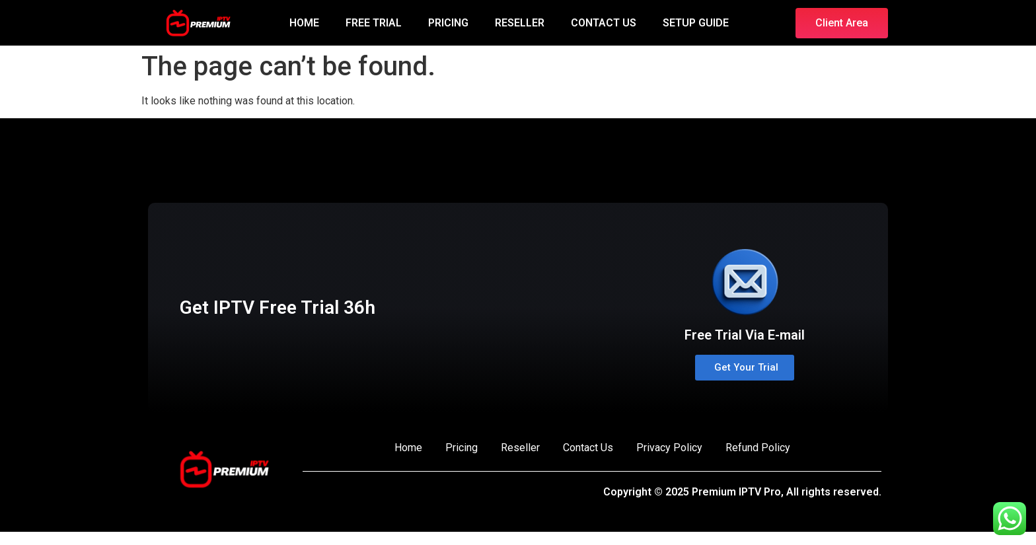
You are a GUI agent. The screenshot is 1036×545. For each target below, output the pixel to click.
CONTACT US (603, 23)
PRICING (448, 23)
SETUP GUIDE (696, 23)
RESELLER (519, 23)
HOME (304, 23)
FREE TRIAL (374, 23)
